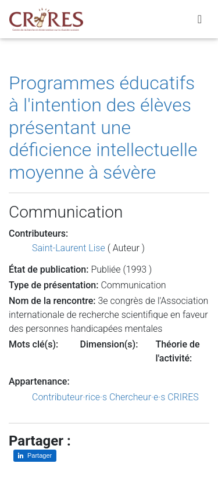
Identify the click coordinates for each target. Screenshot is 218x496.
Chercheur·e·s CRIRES (154, 397)
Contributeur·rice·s (69, 397)
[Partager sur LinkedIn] (34, 456)
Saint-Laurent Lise (68, 248)
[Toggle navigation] (200, 19)
